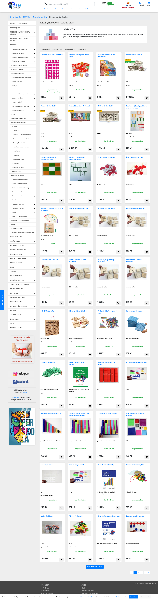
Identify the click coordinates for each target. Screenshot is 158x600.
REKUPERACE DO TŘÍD (17, 297)
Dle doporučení (45, 49)
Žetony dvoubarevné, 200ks (106, 157)
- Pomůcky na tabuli (18, 167)
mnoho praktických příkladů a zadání (107, 543)
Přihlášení (46, 588)
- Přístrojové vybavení (17, 208)
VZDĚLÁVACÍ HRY (16, 237)
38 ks (127, 389)
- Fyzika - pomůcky (16, 81)
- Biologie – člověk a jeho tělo (20, 57)
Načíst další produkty (94, 567)
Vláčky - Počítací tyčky (76, 516)
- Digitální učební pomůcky (19, 65)
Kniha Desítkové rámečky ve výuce (109, 516)
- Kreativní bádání (16, 102)
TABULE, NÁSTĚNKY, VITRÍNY (19, 284)
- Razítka (13, 212)
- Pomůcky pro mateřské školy (20, 188)
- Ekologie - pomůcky (17, 73)
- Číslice (14, 126)
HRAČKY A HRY (15, 241)
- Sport (13, 224)
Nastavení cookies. (122, 597)
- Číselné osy (16, 130)
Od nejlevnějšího (70, 49)
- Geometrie (15, 163)
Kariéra (79, 9)
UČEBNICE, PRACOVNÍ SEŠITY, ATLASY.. (20, 33)
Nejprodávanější (57, 49)
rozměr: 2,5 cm (101, 184)
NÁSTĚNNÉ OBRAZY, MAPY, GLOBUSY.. (19, 39)
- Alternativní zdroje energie (19, 49)
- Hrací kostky (16, 151)
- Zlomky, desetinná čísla (19, 143)
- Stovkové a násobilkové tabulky (21, 134)
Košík (84, 588)
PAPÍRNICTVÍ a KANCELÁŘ (18, 306)
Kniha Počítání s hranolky (106, 465)
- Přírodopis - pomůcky (18, 204)
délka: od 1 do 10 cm (131, 492)
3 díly (70, 184)
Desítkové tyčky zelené (48, 362)
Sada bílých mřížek (47, 465)
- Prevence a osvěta (17, 196)
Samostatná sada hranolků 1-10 (51, 413)
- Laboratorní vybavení (17, 110)
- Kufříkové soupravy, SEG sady (20, 106)
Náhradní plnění (15, 28)
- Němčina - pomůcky (17, 175)
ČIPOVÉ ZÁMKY (15, 293)
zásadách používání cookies (85, 597)
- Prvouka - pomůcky (17, 200)
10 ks (127, 441)
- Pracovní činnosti (16, 192)
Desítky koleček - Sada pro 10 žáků (52, 54)
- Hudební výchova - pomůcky (20, 94)
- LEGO (13, 114)
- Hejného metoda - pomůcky (20, 147)
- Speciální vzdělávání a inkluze (20, 220)
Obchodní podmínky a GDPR (91, 593)
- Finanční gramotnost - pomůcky (21, 77)
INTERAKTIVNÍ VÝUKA (17, 289)
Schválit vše (133, 597)
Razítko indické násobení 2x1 (135, 208)
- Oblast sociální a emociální (19, 179)
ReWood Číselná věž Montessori (79, 106)
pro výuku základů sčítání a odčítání (50, 441)
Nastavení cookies (88, 590)
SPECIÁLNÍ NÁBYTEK (17, 280)
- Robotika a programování (19, 216)
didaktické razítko (73, 235)
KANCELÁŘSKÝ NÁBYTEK (18, 258)
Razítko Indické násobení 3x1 (78, 208)
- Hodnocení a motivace (18, 90)
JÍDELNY (13, 271)
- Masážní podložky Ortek (18, 118)
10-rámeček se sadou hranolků (107, 413)
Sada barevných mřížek (76, 465)
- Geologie (14, 86)
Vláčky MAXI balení (47, 516)
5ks (98, 389)
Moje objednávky (48, 593)
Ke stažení (47, 9)
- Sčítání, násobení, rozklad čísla (21, 139)
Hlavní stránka (15, 17)
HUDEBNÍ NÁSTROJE (17, 245)
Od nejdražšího (82, 49)
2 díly (42, 184)
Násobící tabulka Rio (47, 311)
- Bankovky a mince (18, 159)
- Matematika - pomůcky (18, 122)
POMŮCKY (26, 17)
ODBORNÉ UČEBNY (16, 263)
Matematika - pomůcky (40, 17)
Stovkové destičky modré (134, 311)
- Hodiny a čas (16, 171)
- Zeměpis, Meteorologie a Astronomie (22, 232)
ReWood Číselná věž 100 (105, 106)
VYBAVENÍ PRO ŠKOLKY (18, 250)
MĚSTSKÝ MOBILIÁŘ (16, 328)
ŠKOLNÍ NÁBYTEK (16, 254)
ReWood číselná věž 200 (48, 106)
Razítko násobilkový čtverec (50, 260)
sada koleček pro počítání (47, 82)
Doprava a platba (67, 9)
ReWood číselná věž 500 (134, 54)
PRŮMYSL (13, 310)
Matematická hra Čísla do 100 (78, 311)
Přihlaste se (16, 397)
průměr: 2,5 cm (130, 184)
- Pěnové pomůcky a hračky (19, 183)
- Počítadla (15, 155)
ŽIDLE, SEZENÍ (14, 319)
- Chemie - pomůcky (17, 98)
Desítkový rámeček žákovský (135, 516)
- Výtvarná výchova (16, 228)
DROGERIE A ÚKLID (16, 302)
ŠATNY (12, 267)
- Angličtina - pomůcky (17, 53)
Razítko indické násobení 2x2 (107, 208)
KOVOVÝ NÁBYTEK (16, 276)
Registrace (46, 590)
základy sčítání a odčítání (132, 543)
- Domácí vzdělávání (17, 69)
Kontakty (88, 9)
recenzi (25, 392)
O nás (56, 9)
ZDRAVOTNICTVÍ (15, 315)
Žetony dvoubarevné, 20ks (134, 157)
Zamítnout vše (145, 597)
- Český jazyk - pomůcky (18, 61)
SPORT (12, 323)
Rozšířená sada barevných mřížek (136, 362)
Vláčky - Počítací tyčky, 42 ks (135, 465)
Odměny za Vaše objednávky (19, 23)
